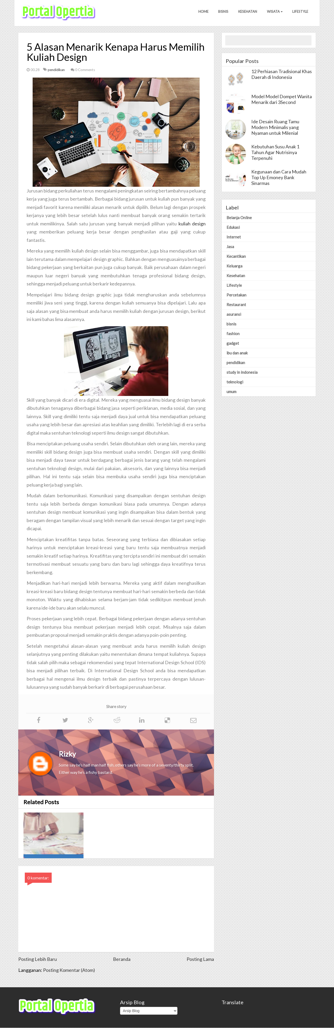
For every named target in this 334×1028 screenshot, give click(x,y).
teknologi (234, 382)
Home (200, 13)
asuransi (233, 314)
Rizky (67, 754)
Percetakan (236, 295)
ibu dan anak (237, 353)
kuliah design (192, 224)
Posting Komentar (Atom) (69, 970)
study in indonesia (242, 372)
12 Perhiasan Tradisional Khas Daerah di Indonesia (281, 74)
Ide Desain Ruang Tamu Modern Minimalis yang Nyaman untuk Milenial (275, 127)
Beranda (121, 959)
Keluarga (234, 266)
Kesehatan (246, 13)
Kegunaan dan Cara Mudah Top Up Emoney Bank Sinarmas (278, 177)
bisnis (231, 324)
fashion (233, 333)
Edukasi (233, 227)
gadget (232, 343)
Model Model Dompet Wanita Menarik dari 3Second (281, 99)
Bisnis (221, 13)
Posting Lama (200, 959)
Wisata (274, 13)
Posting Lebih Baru (37, 959)
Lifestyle (300, 13)
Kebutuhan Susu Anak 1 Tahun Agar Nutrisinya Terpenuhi (275, 152)
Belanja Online (239, 217)
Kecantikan (236, 256)
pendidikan (56, 70)
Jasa (230, 246)
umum (231, 391)
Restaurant (236, 304)
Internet (233, 237)
